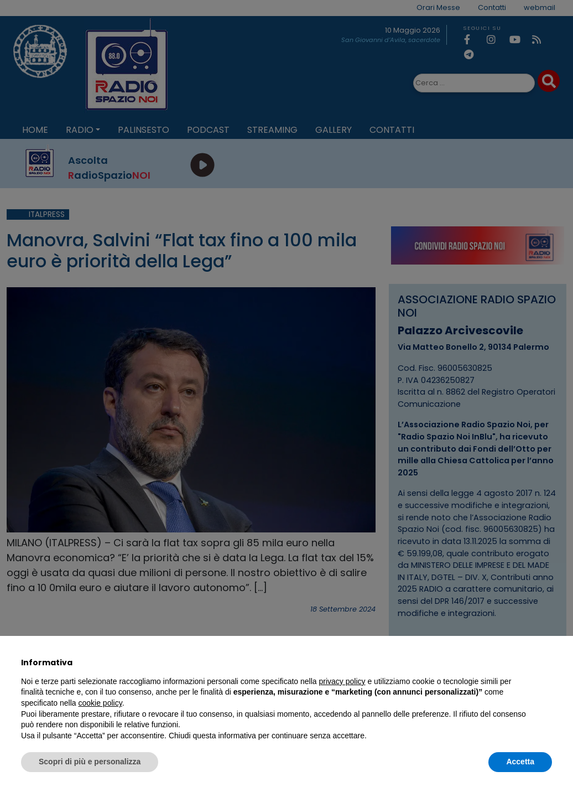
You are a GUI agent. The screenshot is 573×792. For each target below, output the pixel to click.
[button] (546, 662)
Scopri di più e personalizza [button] (89, 761)
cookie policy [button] (100, 702)
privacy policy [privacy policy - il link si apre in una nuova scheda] (342, 681)
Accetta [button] (520, 761)
